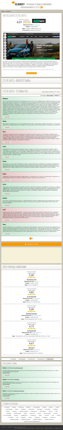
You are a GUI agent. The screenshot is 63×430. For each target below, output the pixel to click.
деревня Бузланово (25, 419)
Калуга (16, 409)
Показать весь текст (31, 73)
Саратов (16, 415)
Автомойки (13, 359)
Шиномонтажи (41, 359)
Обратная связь (39, 428)
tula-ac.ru (36, 281)
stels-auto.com (36, 24)
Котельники (31, 409)
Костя (4, 184)
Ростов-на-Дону (47, 413)
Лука (4, 131)
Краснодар (39, 409)
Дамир (5, 198)
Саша (4, 146)
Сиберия (16, 379)
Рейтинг (57, 95)
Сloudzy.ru (3, 427)
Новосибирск (43, 411)
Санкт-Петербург (7, 415)
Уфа (17, 417)
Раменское (32, 413)
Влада (5, 161)
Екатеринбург (37, 407)
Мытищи (15, 411)
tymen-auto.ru (36, 349)
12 (35, 339)
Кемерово (23, 409)
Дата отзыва (50, 95)
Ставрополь (33, 415)
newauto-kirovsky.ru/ (36, 332)
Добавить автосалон (49, 428)
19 (28, 19)
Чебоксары (37, 417)
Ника (4, 224)
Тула (53, 415)
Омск (56, 411)
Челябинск (45, 417)
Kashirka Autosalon (31, 313)
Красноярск (48, 409)
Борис (4, 174)
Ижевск (44, 407)
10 (35, 288)
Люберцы (55, 409)
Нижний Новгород (24, 411)
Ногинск (50, 411)
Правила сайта (58, 428)
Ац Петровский (31, 296)
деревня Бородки (14, 419)
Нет (58, 91)
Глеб (4, 209)
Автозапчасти (31, 359)
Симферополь (24, 415)
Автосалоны (50, 359)
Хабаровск (23, 417)
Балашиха (7, 407)
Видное (14, 407)
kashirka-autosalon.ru (36, 315)
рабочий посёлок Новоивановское (32, 421)
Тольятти (47, 415)
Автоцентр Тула (31, 279)
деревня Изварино (37, 419)
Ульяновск (11, 417)
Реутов (39, 413)
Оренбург (9, 413)
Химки (30, 417)
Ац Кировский (31, 330)
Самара (55, 413)
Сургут (40, 415)
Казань (57, 407)
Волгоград (21, 407)
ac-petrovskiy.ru (36, 298)
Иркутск (51, 407)
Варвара (5, 98)
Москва (8, 411)
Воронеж (29, 407)
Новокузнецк (34, 411)
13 (35, 322)
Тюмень (59, 415)
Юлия (4, 121)
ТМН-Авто (31, 347)
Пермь (25, 413)
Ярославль (53, 417)
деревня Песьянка (49, 419)
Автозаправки (22, 359)
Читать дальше (6, 372)
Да (53, 91)
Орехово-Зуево (17, 413)
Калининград (9, 409)
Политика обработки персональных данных (24, 428)
